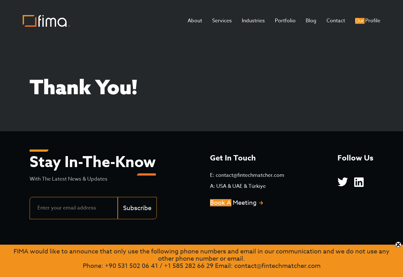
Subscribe (137, 208)
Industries (253, 21)
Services (222, 21)
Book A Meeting (233, 202)
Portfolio (285, 21)
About (195, 21)
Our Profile (367, 21)
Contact (335, 21)
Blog (311, 21)
